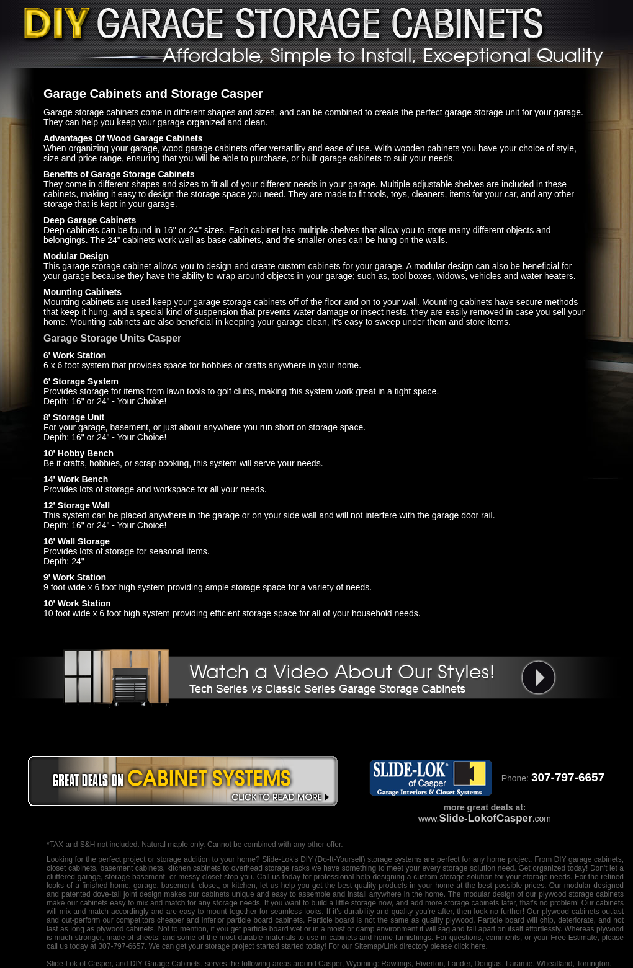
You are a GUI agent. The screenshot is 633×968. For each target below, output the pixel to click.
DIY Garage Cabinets (165, 963)
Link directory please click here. (435, 946)
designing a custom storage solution (433, 877)
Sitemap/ (368, 946)
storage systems (394, 859)
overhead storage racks (270, 868)
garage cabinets (595, 859)
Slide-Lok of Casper (79, 963)
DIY (306, 859)
